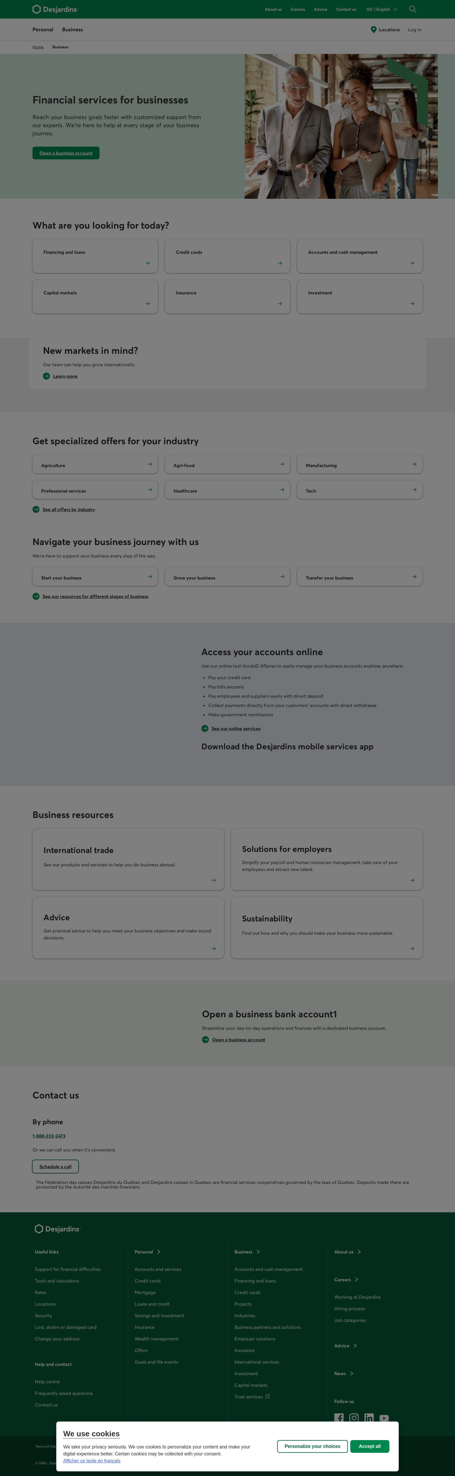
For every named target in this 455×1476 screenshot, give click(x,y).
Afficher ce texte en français (91, 1460)
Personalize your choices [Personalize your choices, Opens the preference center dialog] (312, 1446)
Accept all (370, 1446)
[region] (227, 1446)
